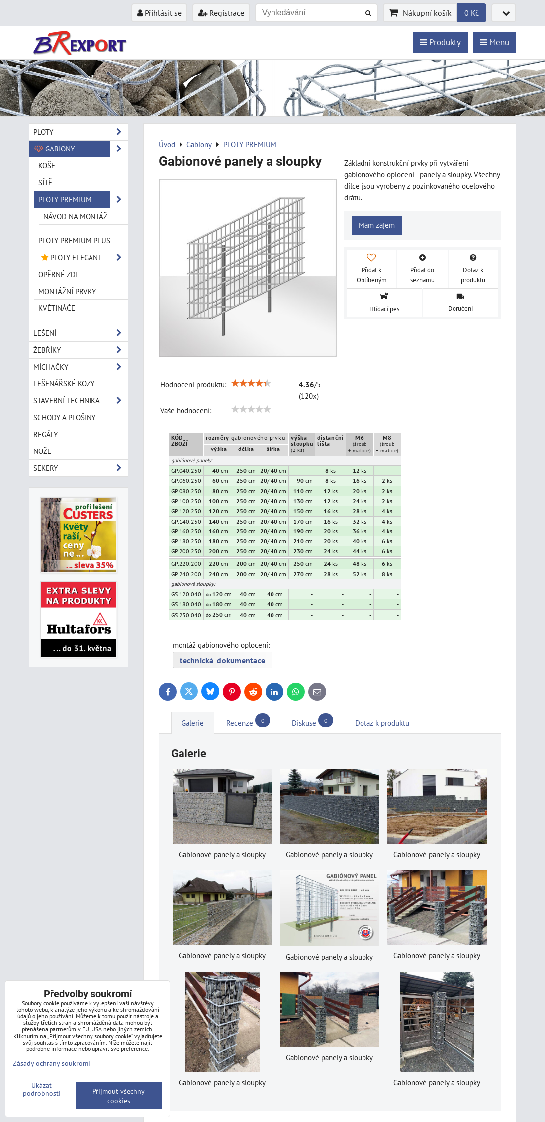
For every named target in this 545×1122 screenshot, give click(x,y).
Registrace (221, 13)
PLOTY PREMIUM (83, 199)
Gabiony (80, 149)
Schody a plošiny (64, 417)
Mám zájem (377, 225)
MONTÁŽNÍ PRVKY (67, 291)
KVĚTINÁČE (56, 308)
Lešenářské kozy (63, 383)
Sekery (80, 468)
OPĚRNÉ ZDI (58, 274)
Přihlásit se (159, 13)
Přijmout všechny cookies (118, 1095)
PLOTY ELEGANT (83, 257)
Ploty (80, 132)
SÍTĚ (45, 182)
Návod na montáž (75, 216)
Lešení (80, 333)
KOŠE (46, 165)
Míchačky (80, 367)
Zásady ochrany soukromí (51, 1063)
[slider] (251, 383)
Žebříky (80, 350)
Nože (42, 451)
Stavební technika (80, 400)
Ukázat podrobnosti (42, 1089)
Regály (45, 434)
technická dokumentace (222, 660)
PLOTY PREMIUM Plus (74, 240)
